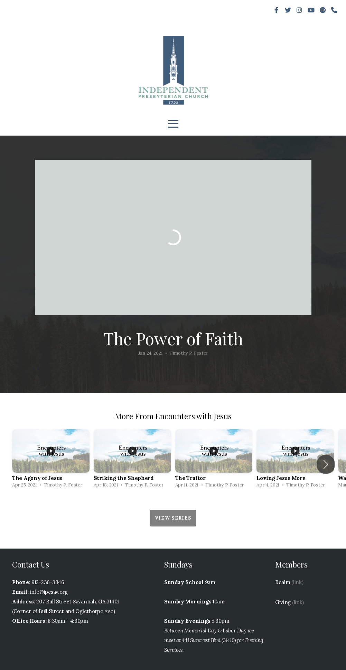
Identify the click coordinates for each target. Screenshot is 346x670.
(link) (297, 582)
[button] (325, 464)
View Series (173, 518)
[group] (51, 460)
